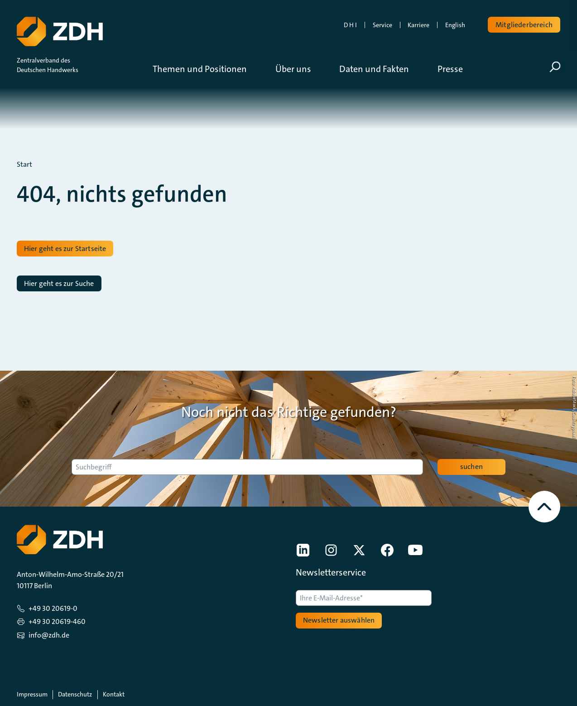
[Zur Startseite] (59, 29)
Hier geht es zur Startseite (65, 248)
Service (382, 25)
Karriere (418, 25)
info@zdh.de (49, 635)
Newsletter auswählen (339, 620)
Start (24, 164)
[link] (303, 550)
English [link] (455, 25)
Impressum (32, 694)
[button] (206, 69)
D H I (350, 25)
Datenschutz (75, 694)
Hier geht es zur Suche (59, 283)
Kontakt (114, 694)
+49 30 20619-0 (53, 608)
